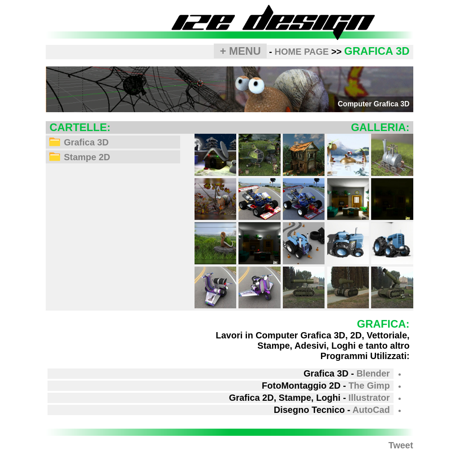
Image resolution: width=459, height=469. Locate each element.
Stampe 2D (79, 157)
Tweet (400, 445)
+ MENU (240, 51)
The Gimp (369, 385)
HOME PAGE (302, 52)
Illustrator (369, 398)
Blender (373, 373)
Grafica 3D (78, 142)
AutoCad (371, 410)
